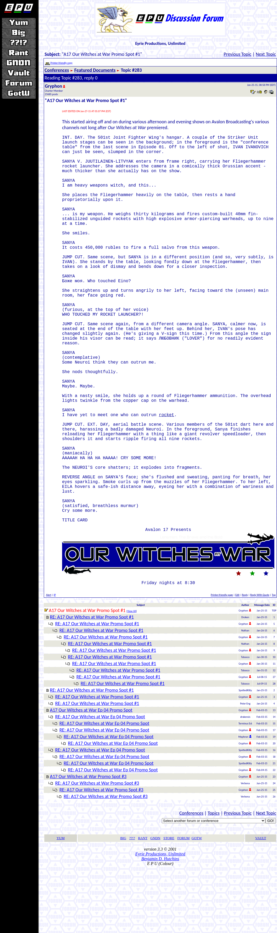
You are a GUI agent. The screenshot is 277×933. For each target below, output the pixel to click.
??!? (132, 903)
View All (131, 676)
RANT (142, 903)
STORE (168, 903)
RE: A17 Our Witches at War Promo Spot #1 (92, 682)
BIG (123, 903)
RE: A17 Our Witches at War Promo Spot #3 (97, 848)
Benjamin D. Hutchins (160, 923)
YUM (60, 903)
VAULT (260, 903)
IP (55, 659)
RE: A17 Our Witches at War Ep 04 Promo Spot (100, 781)
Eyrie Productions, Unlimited (160, 919)
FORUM (183, 903)
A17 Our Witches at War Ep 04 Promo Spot (91, 775)
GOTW (197, 903)
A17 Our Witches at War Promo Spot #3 (88, 841)
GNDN (155, 903)
